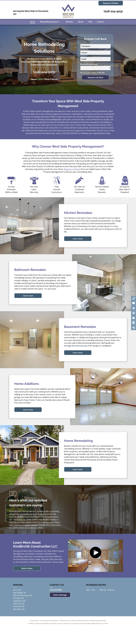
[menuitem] (32, 22)
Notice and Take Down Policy (80, 620)
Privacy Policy (34, 620)
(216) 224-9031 (113, 11)
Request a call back (72, 169)
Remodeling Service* (89, 64)
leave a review (31, 525)
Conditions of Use (65, 620)
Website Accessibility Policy (98, 620)
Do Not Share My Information (49, 620)
